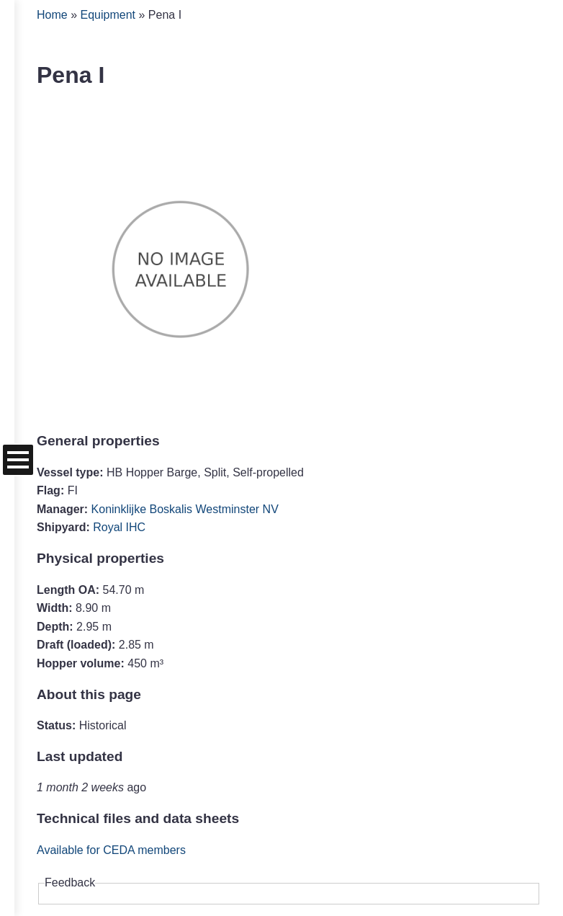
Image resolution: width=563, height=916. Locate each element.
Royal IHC (119, 527)
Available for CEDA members (111, 850)
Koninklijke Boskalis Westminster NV (185, 509)
